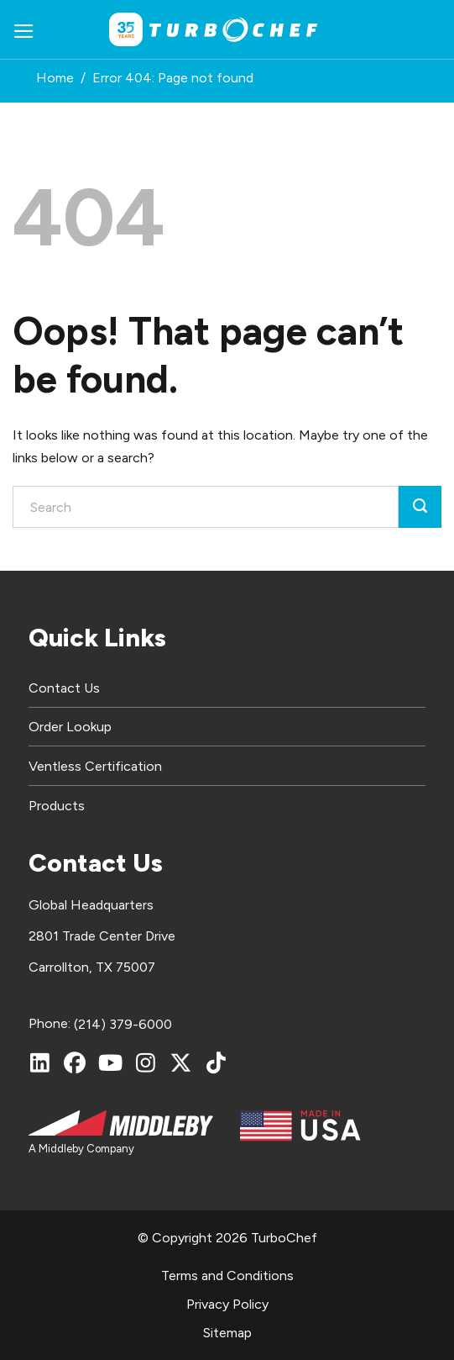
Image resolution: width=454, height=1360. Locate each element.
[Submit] (420, 507)
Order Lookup (70, 727)
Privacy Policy (227, 1304)
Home (55, 78)
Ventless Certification (95, 766)
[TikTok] (216, 1062)
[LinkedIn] (39, 1062)
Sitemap (227, 1333)
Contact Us (64, 688)
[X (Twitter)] (180, 1062)
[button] (24, 29)
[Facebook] (75, 1062)
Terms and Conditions (227, 1276)
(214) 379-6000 (123, 1024)
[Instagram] (145, 1062)
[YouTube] (110, 1062)
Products (57, 806)
